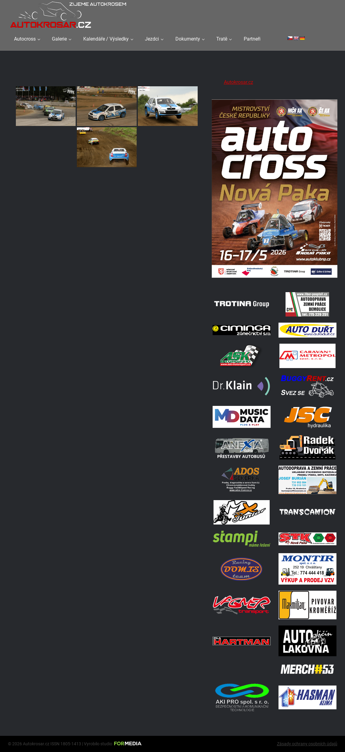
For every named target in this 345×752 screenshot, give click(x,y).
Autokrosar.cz (238, 82)
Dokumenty (187, 39)
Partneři (252, 39)
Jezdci (152, 39)
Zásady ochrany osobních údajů (307, 743)
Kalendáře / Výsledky (106, 39)
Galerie (59, 39)
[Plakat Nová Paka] (274, 278)
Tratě (221, 39)
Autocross (25, 39)
